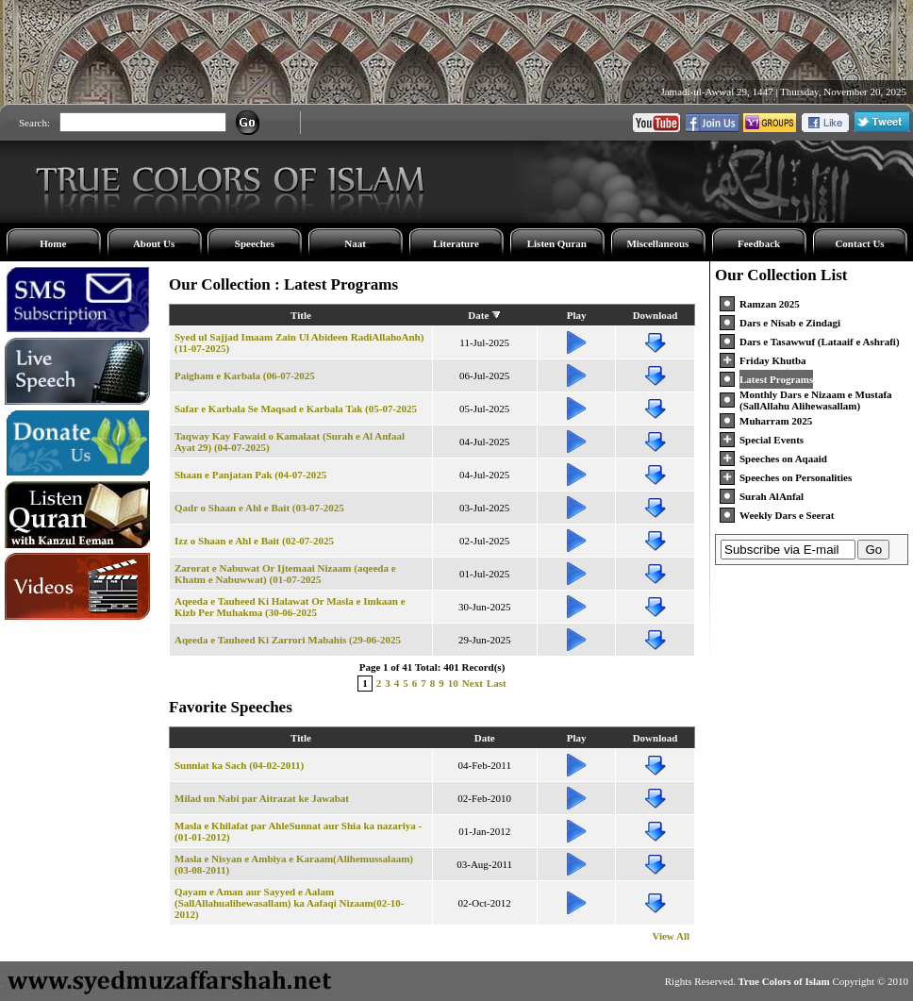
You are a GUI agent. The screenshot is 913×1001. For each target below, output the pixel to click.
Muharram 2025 (775, 420)
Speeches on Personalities (795, 477)
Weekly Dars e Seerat (787, 515)
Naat (355, 243)
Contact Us (859, 243)
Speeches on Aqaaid (783, 458)
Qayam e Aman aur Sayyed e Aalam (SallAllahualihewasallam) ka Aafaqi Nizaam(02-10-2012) (289, 903)
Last (496, 683)
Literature (456, 243)
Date (478, 315)
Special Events (771, 439)
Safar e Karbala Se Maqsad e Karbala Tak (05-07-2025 (295, 408)
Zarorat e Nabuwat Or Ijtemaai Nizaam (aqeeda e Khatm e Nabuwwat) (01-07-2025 (285, 573)
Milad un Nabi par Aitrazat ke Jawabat (261, 798)
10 (453, 683)
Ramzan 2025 (769, 303)
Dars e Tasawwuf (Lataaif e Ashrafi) (819, 341)
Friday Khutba (772, 360)
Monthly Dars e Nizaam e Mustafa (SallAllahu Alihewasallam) (815, 400)
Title (300, 315)
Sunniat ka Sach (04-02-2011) (239, 765)
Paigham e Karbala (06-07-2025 (244, 375)
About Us (153, 243)
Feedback (759, 243)
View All (670, 936)
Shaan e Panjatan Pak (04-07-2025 (250, 474)
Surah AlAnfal (771, 496)
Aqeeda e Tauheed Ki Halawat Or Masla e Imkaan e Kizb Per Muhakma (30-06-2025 (290, 606)
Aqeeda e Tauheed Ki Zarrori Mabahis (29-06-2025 (287, 639)
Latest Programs (776, 379)
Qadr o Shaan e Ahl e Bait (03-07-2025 (259, 507)
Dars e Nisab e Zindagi (789, 322)
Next (472, 683)
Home (53, 243)
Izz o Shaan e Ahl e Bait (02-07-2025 (254, 540)
